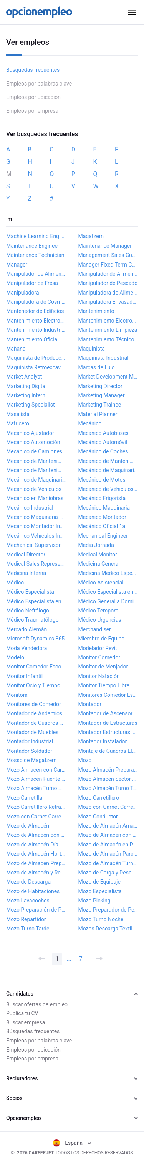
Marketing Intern (25, 395)
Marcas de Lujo (96, 367)
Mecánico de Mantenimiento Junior (36, 470)
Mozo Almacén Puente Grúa (36, 779)
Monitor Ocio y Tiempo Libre (36, 685)
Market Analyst (24, 377)
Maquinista (91, 349)
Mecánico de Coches (103, 451)
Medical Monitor (97, 555)
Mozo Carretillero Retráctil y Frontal (36, 807)
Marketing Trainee (99, 405)
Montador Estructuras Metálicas (108, 732)
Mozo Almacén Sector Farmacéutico (108, 779)
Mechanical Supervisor (33, 545)
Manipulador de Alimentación (36, 274)
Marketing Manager (101, 395)
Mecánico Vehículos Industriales (36, 536)
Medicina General (99, 564)
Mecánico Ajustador (30, 433)
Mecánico (90, 423)
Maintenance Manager (105, 246)
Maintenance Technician (35, 255)
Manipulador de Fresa (32, 283)
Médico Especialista (30, 592)
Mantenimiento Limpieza (107, 330)
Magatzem (91, 236)
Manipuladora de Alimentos (108, 293)
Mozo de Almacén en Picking (108, 844)
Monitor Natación (99, 676)
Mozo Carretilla (24, 798)
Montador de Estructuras (107, 723)
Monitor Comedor (99, 657)
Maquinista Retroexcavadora (36, 367)
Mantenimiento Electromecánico (36, 321)
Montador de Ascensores (108, 713)
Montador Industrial (29, 741)
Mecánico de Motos (102, 480)
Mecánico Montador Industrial (36, 526)
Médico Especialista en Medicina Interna (108, 592)
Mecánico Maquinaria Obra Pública (36, 517)
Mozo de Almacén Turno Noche (108, 863)
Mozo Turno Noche (101, 919)
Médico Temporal (99, 611)
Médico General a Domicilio (108, 601)
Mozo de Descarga (28, 882)
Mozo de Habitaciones (33, 891)
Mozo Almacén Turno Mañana (36, 788)
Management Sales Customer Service (108, 255)
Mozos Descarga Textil (105, 928)
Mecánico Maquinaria (104, 508)
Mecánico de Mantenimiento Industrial (108, 461)
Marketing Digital (26, 386)
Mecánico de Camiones (34, 451)
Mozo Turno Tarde (27, 928)
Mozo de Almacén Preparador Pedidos (36, 863)
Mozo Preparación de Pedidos (36, 910)
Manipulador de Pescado (108, 283)
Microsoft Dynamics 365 (35, 639)
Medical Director (25, 555)
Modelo (15, 657)
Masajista (18, 414)
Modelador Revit (97, 648)
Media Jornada (96, 545)
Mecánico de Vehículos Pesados (108, 489)
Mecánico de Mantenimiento (36, 461)
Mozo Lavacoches (28, 900)
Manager (16, 265)
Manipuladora (22, 293)
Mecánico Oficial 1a (102, 526)
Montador (90, 704)
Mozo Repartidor (26, 919)
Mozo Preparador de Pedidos (108, 910)
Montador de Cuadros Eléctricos (36, 723)
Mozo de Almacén (27, 826)
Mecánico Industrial (29, 508)
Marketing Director (100, 386)
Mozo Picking (94, 900)
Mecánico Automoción (33, 442)
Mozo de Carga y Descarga (108, 872)
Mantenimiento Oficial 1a (36, 339)
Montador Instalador (102, 741)
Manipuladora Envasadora (108, 302)
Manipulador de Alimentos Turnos (108, 274)
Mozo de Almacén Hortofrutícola (36, 854)
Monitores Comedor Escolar (108, 695)
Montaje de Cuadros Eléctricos (108, 751)
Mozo (85, 760)
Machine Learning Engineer (36, 236)
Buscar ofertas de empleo (37, 1004)
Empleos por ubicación (33, 97)
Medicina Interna (26, 573)
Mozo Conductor (98, 816)
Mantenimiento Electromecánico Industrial (108, 321)
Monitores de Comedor (33, 704)
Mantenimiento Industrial (36, 330)
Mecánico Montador (102, 517)
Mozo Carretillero (98, 798)
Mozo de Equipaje (99, 882)
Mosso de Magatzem (31, 760)
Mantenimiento (96, 311)
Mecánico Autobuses (103, 433)
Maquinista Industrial (103, 358)
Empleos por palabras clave (39, 84)
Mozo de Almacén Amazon (108, 826)
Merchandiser (94, 629)
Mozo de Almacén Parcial (108, 854)
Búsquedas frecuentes (33, 70)
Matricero (17, 423)
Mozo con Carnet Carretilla (108, 807)
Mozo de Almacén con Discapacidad (108, 835)
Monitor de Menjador (103, 666)
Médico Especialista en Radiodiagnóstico (36, 601)
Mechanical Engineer (103, 536)
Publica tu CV (22, 1013)
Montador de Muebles (32, 732)
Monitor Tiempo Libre (103, 685)
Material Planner (98, 414)
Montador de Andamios (34, 713)
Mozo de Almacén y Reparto (36, 872)
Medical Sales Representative (36, 564)
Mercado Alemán (26, 629)
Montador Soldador (29, 751)
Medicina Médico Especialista (108, 573)
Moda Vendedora (26, 648)
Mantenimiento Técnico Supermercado (108, 339)
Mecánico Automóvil (102, 442)
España (72, 1143)
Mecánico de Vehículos (33, 489)
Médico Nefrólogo (27, 611)
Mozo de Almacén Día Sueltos (36, 844)
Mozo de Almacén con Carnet (36, 835)
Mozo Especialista (100, 891)
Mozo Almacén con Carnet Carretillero (36, 770)
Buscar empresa (25, 1022)
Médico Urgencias (99, 620)
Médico (15, 583)
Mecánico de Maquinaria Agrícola (108, 470)
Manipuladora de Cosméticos (36, 302)
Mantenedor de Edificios (35, 311)
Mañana (16, 349)
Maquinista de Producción (36, 358)
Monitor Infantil (24, 676)
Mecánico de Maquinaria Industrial (36, 480)
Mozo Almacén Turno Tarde (108, 788)
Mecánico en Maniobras (34, 498)
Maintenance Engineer (33, 246)
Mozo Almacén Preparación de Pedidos (108, 770)
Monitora (17, 695)
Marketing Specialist (30, 405)
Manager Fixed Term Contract (108, 265)
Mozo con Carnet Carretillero (36, 816)
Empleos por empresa (32, 111)
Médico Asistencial (101, 583)
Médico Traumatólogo (32, 620)
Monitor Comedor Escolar (36, 666)
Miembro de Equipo (101, 639)
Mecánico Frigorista (102, 498)
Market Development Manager (108, 377)
